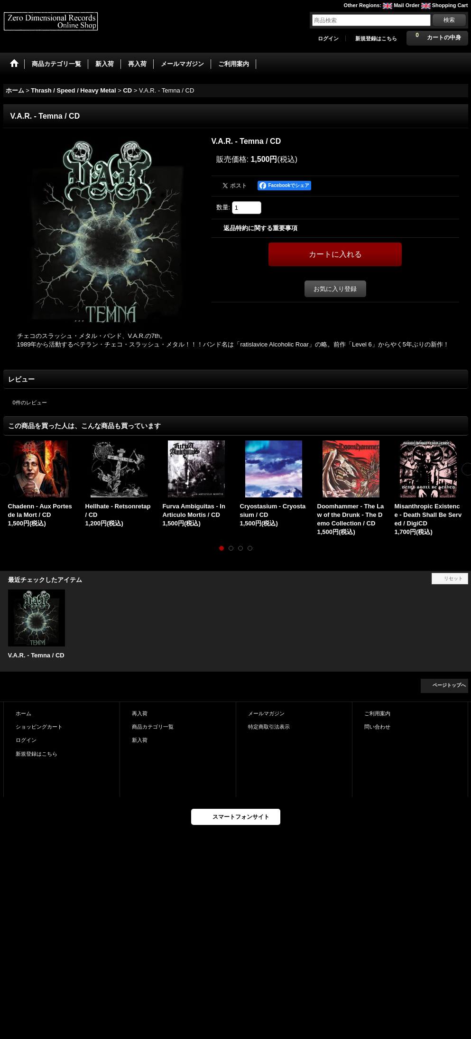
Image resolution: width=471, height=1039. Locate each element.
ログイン (328, 38)
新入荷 (140, 740)
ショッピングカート (39, 727)
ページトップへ (449, 685)
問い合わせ (377, 727)
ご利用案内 (377, 713)
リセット (453, 578)
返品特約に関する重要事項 (260, 228)
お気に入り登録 (335, 288)
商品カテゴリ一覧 (153, 727)
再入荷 (140, 713)
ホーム (23, 713)
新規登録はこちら (376, 38)
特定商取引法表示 (269, 727)
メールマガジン (266, 713)
